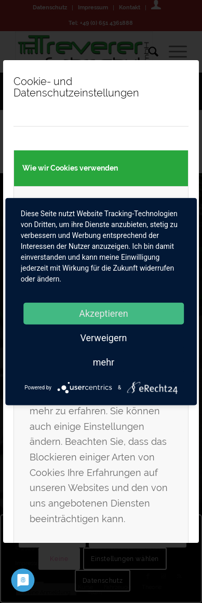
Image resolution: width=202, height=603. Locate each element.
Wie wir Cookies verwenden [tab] (70, 168)
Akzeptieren (103, 312)
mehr (103, 361)
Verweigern (103, 337)
